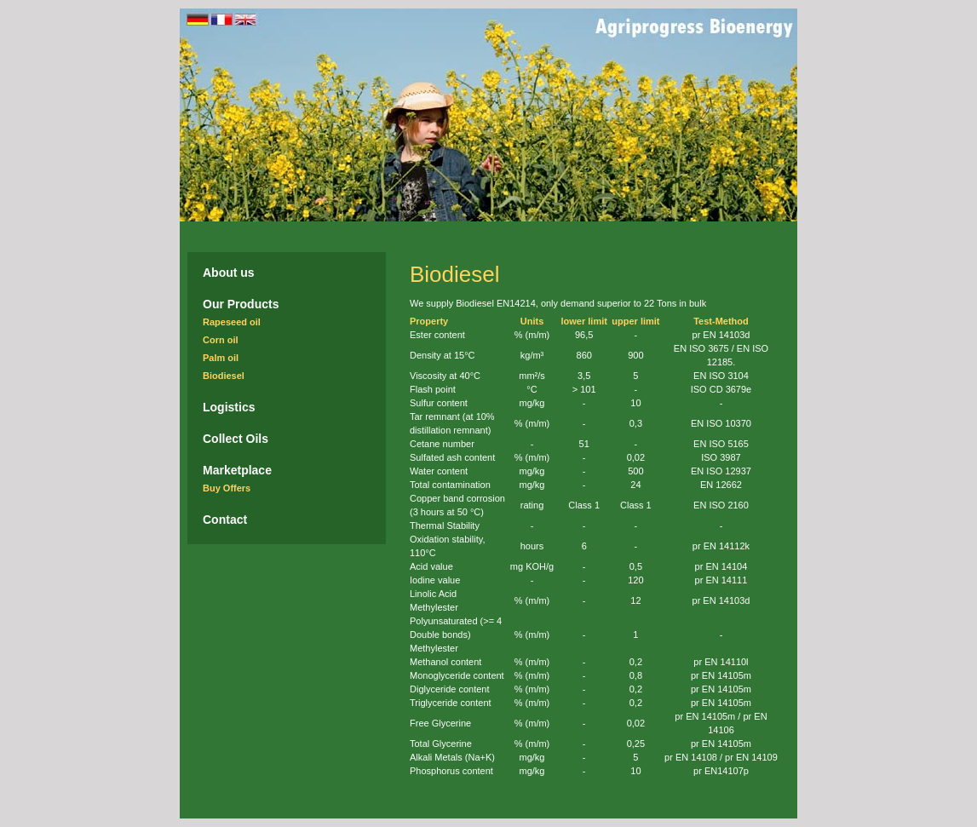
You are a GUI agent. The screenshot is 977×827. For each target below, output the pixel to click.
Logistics (229, 407)
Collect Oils (235, 438)
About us (229, 272)
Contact (225, 519)
